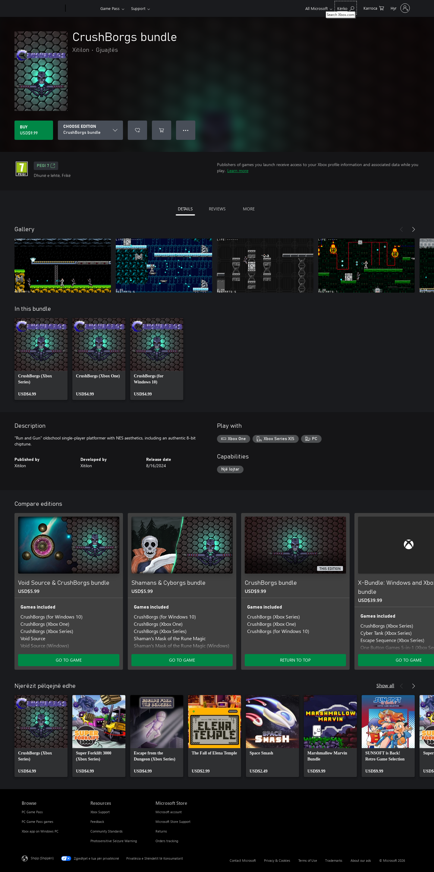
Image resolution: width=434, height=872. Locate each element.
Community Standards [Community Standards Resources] (106, 831)
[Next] (413, 229)
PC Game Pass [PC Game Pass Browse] (32, 812)
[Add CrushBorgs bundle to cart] (161, 130)
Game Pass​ (110, 8)
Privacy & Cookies (277, 860)
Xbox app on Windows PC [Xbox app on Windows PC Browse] (40, 831)
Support (138, 8)
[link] (41, 359)
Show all (385, 685)
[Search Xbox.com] (346, 7)
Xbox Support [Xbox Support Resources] (100, 812)
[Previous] (401, 229)
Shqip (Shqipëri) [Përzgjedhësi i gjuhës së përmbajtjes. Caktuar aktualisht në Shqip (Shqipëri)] (42, 858)
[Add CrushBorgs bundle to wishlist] (137, 130)
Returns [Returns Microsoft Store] (161, 831)
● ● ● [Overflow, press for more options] (186, 130)
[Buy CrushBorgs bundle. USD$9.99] (33, 130)
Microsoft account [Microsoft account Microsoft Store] (169, 812)
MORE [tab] (249, 209)
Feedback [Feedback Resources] (97, 821)
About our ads (361, 860)
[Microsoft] (42, 8)
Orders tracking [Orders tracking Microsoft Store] (167, 841)
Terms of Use (307, 860)
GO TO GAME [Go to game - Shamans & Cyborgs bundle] (182, 660)
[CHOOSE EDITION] (90, 130)
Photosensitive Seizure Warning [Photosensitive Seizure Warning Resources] (113, 841)
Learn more (237, 170)
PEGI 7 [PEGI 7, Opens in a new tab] (46, 165)
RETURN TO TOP (295, 660)
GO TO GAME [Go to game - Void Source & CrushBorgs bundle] (69, 660)
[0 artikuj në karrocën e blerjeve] (373, 8)
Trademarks (333, 860)
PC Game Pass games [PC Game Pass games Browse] (37, 821)
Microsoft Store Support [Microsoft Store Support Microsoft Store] (173, 821)
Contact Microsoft (243, 860)
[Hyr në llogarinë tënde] (399, 8)
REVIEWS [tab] (217, 209)
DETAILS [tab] (185, 209)
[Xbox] (82, 8)
